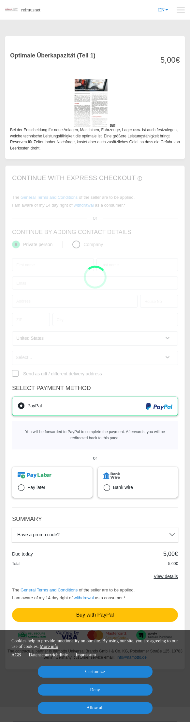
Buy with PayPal (95, 615)
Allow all (95, 707)
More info (49, 646)
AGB (16, 654)
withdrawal (84, 597)
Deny (95, 689)
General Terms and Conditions (49, 590)
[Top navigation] (181, 10)
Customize (95, 671)
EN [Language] (163, 9)
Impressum (86, 654)
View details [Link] (166, 576)
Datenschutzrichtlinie (48, 654)
